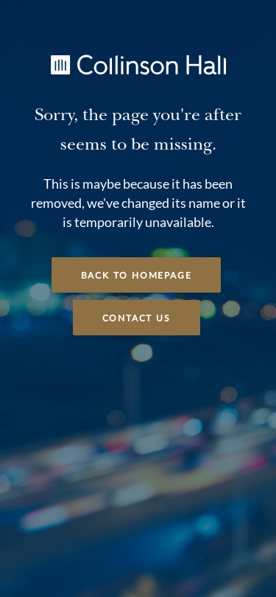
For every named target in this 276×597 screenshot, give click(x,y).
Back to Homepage (136, 275)
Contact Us (136, 318)
